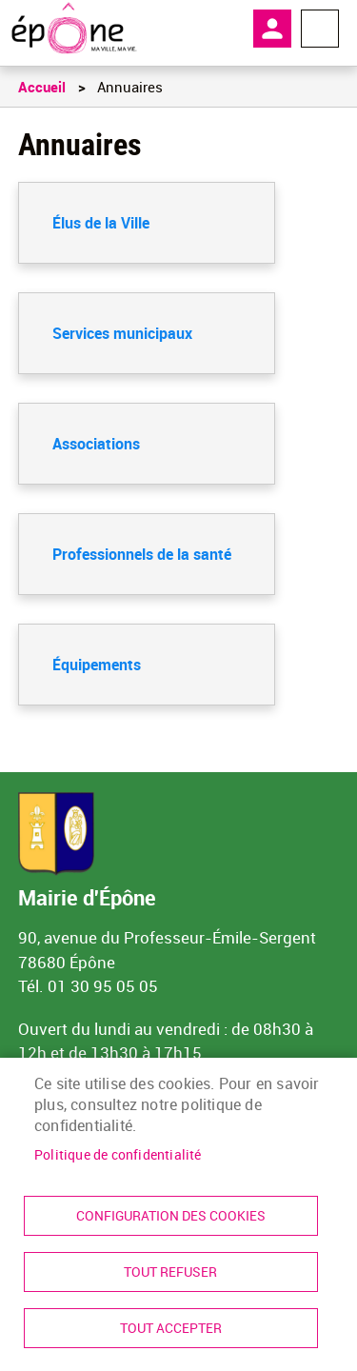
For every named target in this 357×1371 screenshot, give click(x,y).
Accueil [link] (42, 86)
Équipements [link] (96, 664)
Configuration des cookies (171, 1215)
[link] (74, 28)
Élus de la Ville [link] (100, 222)
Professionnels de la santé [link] (141, 554)
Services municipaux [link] (122, 333)
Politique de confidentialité (118, 1154)
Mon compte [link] (272, 29)
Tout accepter (171, 1328)
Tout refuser (170, 1272)
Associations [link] (96, 443)
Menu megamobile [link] (320, 29)
